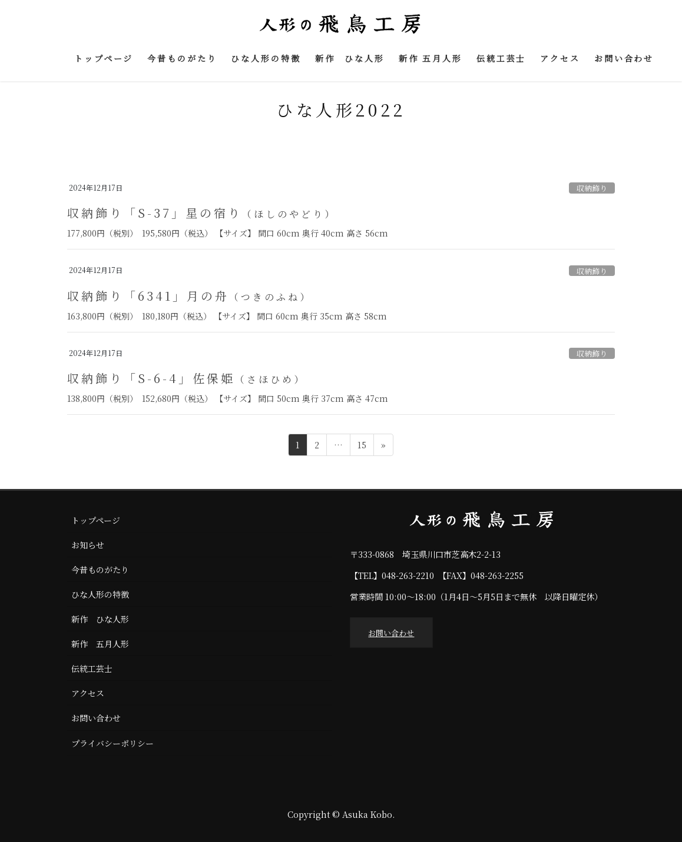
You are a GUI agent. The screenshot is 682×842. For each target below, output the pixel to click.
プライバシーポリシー (112, 743)
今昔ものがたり (100, 569)
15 (361, 446)
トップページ (95, 520)
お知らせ (87, 545)
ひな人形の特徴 (100, 594)
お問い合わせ (96, 718)
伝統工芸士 (91, 668)
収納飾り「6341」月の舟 (189, 295)
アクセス (87, 693)
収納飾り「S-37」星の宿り (201, 212)
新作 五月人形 (100, 644)
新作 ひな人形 (100, 619)
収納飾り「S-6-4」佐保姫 (186, 378)
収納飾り (592, 188)
